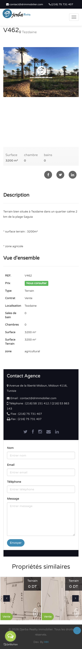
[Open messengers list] (10, 636)
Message (13, 499)
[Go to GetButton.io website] (10, 644)
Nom (10, 448)
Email (10, 465)
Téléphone (14, 482)
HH (46, 642)
